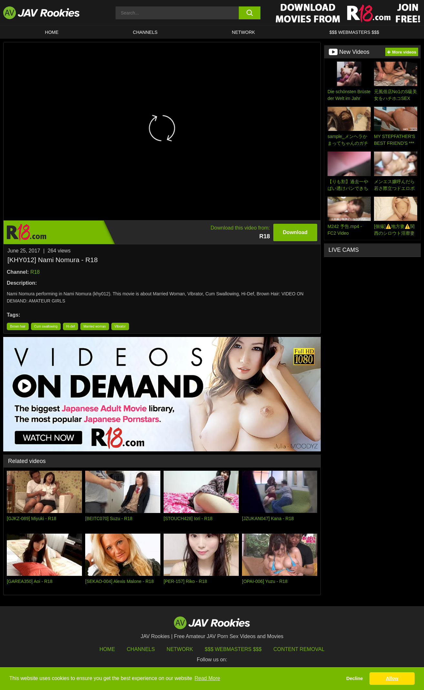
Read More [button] (207, 678)
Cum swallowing (45, 326)
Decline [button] (354, 678)
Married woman (95, 326)
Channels (145, 32)
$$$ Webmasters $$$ (233, 649)
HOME (51, 32)
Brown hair (17, 326)
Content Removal (299, 649)
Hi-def (70, 326)
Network (243, 32)
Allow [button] (392, 678)
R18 (35, 272)
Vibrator (120, 326)
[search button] (249, 12)
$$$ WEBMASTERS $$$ (354, 32)
